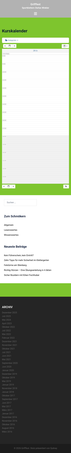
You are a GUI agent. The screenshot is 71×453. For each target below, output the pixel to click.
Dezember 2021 (9, 341)
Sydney (53, 448)
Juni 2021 (6, 356)
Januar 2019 (8, 384)
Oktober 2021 (8, 348)
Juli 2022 (6, 330)
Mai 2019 (6, 381)
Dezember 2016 (9, 417)
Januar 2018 (8, 392)
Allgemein (8, 225)
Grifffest (36, 4)
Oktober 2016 (8, 424)
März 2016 (7, 431)
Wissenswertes (11, 235)
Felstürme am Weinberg (15, 265)
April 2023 (7, 323)
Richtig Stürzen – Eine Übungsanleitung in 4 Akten (27, 270)
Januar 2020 (8, 370)
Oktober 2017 (8, 395)
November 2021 (9, 345)
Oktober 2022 (8, 327)
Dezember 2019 (9, 374)
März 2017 (7, 410)
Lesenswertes (10, 230)
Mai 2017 (6, 406)
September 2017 (10, 399)
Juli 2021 (6, 352)
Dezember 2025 (9, 312)
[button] (66, 186)
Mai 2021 (6, 359)
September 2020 (10, 363)
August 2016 (8, 428)
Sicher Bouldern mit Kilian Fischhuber (21, 275)
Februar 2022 (8, 338)
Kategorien (11, 40)
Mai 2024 (6, 320)
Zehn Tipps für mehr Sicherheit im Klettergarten (26, 260)
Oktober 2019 (8, 377)
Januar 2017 (8, 413)
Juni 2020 (6, 366)
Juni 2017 (6, 403)
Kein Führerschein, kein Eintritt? (19, 255)
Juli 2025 (6, 316)
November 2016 (9, 421)
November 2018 (9, 388)
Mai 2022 (6, 334)
